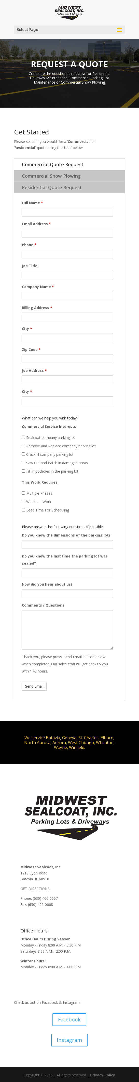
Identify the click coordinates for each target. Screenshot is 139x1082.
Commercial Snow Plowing (51, 176)
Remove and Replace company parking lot (59, 445)
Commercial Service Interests (49, 426)
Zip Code (31, 349)
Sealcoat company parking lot (48, 437)
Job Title (29, 265)
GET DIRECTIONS (35, 888)
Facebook (69, 1019)
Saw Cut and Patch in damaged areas (55, 462)
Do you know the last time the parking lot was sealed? (65, 560)
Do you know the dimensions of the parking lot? (66, 535)
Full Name (32, 202)
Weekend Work (36, 501)
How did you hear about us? (47, 584)
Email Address (36, 223)
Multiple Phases (37, 493)
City (27, 328)
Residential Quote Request (52, 187)
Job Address (34, 370)
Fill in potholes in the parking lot (50, 471)
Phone (29, 244)
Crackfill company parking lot (48, 454)
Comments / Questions (43, 605)
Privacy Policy (102, 1075)
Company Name (38, 286)
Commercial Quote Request (53, 164)
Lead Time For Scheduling (45, 510)
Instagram (69, 1040)
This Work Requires (40, 482)
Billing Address (37, 307)
